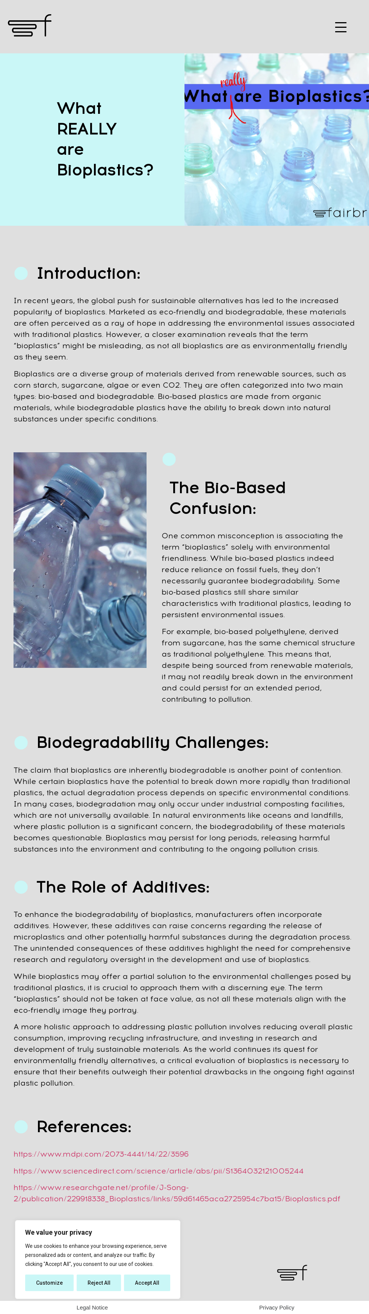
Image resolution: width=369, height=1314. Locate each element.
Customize (49, 1283)
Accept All (147, 1283)
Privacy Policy (276, 1307)
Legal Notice (92, 1307)
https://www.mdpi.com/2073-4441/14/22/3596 (101, 1153)
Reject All (99, 1283)
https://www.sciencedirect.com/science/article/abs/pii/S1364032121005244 (159, 1170)
